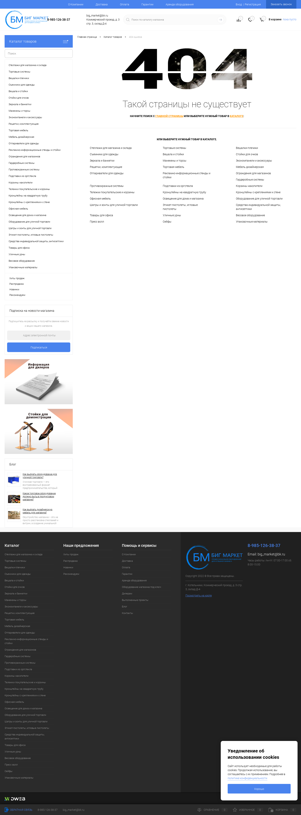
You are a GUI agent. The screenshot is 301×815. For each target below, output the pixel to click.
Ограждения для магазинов (253, 173)
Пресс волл (97, 221)
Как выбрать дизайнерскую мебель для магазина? (37, 511)
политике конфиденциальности (247, 778)
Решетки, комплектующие (106, 166)
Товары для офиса (101, 215)
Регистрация (253, 4)
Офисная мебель (100, 198)
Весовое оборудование (250, 215)
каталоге (236, 116)
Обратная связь (18, 809)
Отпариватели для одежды (107, 173)
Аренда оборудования (180, 4)
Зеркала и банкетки (102, 160)
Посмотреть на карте (198, 595)
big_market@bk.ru (271, 554)
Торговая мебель (173, 166)
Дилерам (127, 593)
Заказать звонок (281, 4)
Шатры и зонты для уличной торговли (114, 204)
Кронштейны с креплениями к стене (258, 192)
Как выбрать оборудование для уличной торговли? (40, 476)
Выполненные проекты (135, 600)
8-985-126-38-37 (58, 19)
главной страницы (169, 116)
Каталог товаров (38, 41)
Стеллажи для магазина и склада (111, 147)
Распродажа (16, 283)
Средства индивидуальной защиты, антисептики (258, 206)
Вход (239, 4)
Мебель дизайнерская (250, 166)
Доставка (102, 4)
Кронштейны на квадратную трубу (184, 192)
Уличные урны (172, 215)
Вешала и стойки (173, 154)
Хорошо (259, 788)
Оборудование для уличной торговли (259, 198)
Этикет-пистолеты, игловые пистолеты (180, 206)
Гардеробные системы (250, 179)
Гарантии (147, 4)
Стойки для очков (247, 154)
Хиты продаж (17, 278)
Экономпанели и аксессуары (254, 160)
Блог (12, 464)
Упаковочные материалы (252, 221)
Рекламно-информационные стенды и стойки (186, 175)
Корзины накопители (249, 185)
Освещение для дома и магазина (183, 198)
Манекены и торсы (174, 160)
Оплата (124, 4)
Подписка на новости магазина (31, 311)
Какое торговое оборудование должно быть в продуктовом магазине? (39, 496)
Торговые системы (174, 147)
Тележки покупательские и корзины (112, 192)
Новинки (14, 289)
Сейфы (167, 221)
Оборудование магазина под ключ (141, 587)
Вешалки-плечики (247, 147)
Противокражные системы (107, 185)
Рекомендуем (17, 295)
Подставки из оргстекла (178, 185)
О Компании (75, 4)
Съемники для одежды (104, 154)
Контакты (127, 613)
